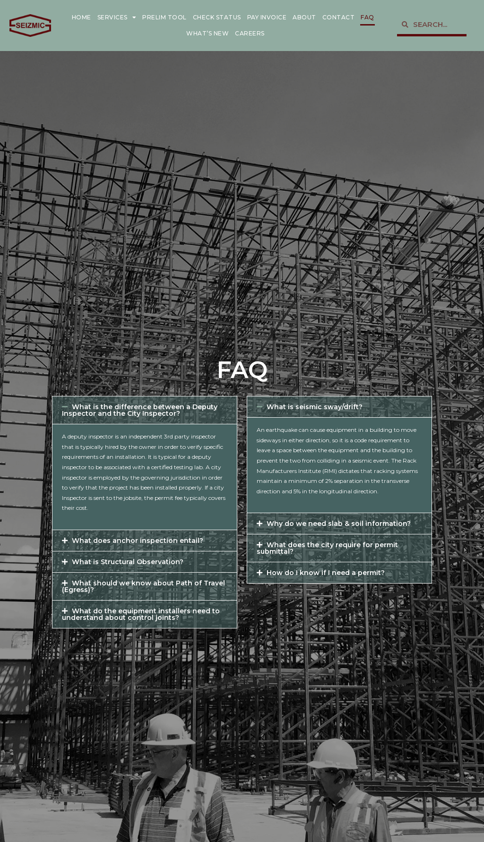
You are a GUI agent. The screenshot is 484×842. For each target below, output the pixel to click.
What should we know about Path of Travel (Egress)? (143, 586)
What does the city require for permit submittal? (327, 548)
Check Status (217, 17)
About (304, 17)
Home (81, 17)
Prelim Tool (164, 17)
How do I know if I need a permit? (326, 572)
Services (117, 17)
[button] (144, 410)
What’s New (207, 33)
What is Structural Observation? (127, 562)
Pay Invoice (267, 17)
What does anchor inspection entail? (137, 540)
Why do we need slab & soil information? (339, 523)
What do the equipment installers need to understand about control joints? (141, 614)
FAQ (367, 17)
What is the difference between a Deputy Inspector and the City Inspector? (139, 410)
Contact (338, 17)
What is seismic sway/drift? (315, 407)
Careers (250, 33)
